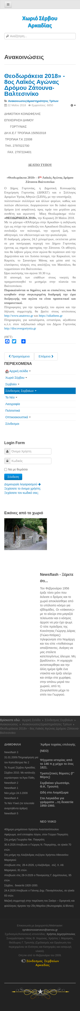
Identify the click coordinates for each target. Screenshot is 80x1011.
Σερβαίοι (12, 384)
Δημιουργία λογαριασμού (22, 484)
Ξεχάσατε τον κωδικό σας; (21, 492)
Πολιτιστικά (12, 410)
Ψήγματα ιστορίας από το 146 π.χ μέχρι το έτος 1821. (57, 763)
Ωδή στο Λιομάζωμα (54, 792)
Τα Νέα (11, 397)
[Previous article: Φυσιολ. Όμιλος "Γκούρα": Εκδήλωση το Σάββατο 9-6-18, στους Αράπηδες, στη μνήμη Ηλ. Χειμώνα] (19, 356)
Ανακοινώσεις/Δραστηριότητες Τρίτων (47, 724)
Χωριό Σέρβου (16, 377)
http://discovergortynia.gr (20, 328)
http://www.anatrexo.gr (18, 315)
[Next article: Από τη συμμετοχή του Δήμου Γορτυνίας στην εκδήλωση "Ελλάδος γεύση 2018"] (46, 356)
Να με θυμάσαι (16, 469)
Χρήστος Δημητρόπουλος (61, 934)
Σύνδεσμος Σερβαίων (20, 391)
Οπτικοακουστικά (18, 417)
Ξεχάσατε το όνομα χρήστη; (22, 488)
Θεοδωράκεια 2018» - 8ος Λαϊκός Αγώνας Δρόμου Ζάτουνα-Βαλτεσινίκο (34, 85)
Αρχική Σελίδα (31, 720)
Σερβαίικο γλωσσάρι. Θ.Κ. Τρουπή (55, 784)
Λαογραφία (12, 404)
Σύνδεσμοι (12, 423)
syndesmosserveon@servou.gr (40, 929)
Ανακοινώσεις (9, 724)
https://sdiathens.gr (51, 315)
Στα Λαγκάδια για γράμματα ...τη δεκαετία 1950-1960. (56, 801)
